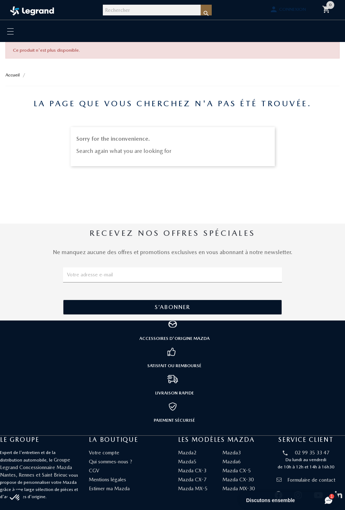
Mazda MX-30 (238, 488)
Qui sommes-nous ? (110, 461)
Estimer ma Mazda (109, 488)
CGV (94, 470)
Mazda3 (231, 452)
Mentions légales (107, 479)
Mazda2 (187, 452)
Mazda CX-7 (192, 479)
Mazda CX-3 (192, 470)
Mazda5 (187, 461)
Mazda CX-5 (236, 470)
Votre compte (104, 452)
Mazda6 (231, 461)
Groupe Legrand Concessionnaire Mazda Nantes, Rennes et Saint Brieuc (36, 467)
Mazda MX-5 (192, 488)
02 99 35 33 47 (312, 452)
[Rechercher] (152, 10)
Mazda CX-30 (238, 479)
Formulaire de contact (306, 480)
